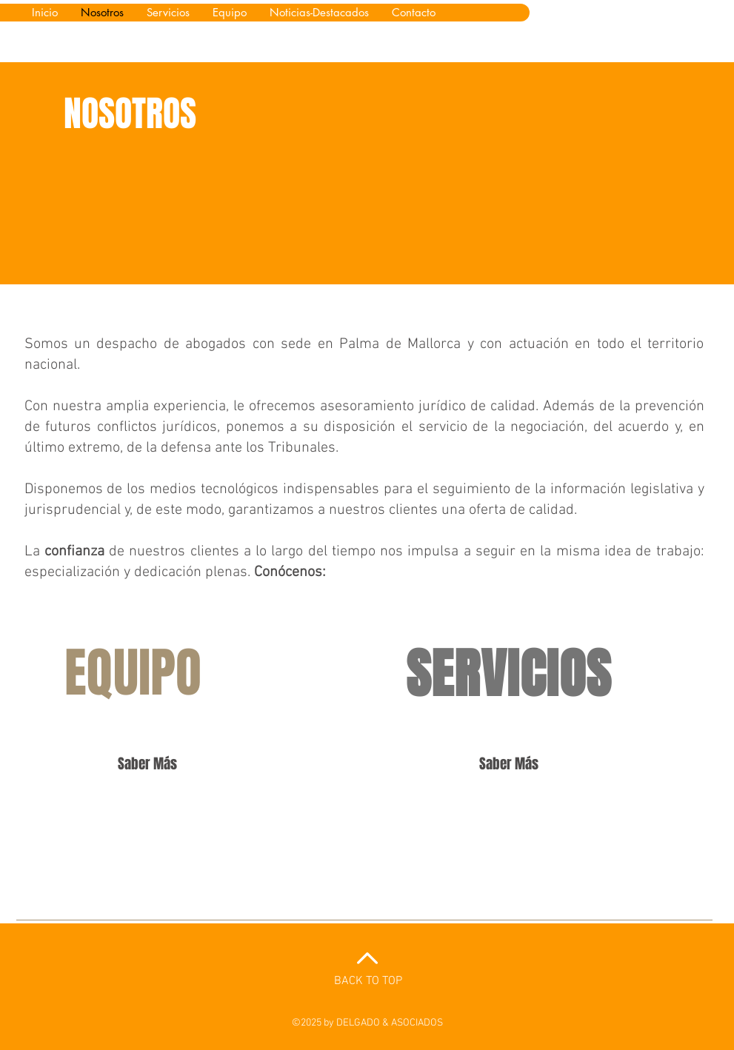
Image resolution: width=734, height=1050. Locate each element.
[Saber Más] (147, 763)
